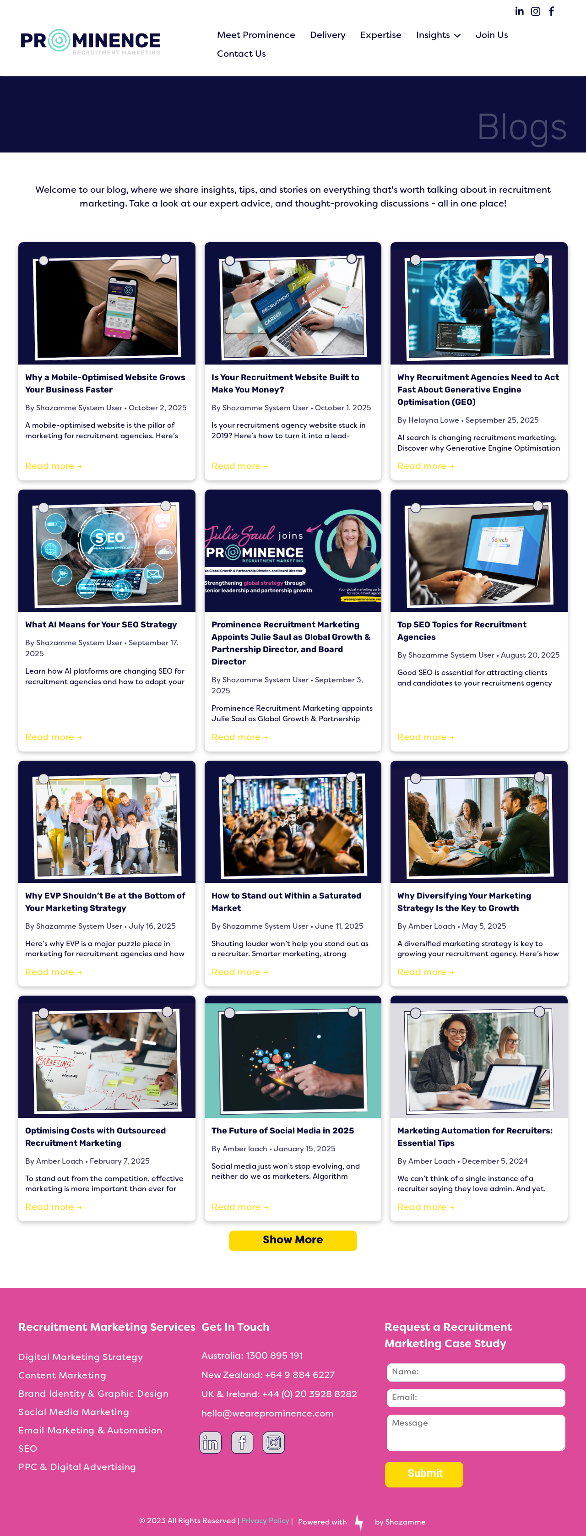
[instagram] (536, 13)
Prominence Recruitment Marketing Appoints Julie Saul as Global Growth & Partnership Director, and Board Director (291, 643)
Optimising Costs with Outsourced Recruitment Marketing (95, 1137)
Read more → (53, 467)
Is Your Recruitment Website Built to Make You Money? (285, 383)
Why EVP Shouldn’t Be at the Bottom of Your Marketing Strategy (105, 902)
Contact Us (241, 54)
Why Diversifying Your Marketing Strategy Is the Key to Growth (464, 902)
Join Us (492, 36)
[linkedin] (519, 13)
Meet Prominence (256, 36)
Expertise (381, 36)
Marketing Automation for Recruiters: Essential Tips (475, 1137)
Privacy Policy (265, 1521)
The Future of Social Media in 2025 (283, 1131)
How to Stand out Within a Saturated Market (286, 902)
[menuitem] (109, 1358)
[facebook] (552, 13)
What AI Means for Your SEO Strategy (101, 625)
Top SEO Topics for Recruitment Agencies (461, 631)
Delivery (328, 36)
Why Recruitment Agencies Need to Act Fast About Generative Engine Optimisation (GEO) (478, 389)
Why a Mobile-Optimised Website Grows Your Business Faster (105, 383)
